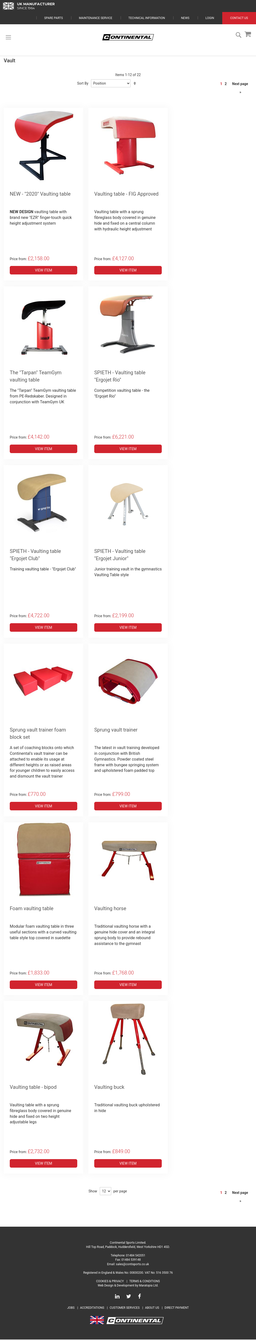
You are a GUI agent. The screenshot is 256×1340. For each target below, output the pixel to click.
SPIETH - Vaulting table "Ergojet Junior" (120, 555)
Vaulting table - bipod (33, 1088)
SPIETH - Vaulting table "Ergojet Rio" (120, 376)
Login (210, 18)
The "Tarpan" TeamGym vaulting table (36, 376)
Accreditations (92, 1308)
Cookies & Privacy (110, 1281)
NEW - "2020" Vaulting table (40, 194)
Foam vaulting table (32, 909)
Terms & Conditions (144, 1281)
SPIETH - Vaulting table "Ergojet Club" (35, 555)
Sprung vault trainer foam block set (38, 734)
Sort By (82, 84)
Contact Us (239, 18)
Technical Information (146, 18)
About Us (152, 1308)
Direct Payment (176, 1308)
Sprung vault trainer (116, 730)
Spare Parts (53, 18)
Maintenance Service (95, 18)
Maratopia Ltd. (148, 1286)
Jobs (70, 1308)
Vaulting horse (110, 909)
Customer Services (125, 1308)
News (185, 18)
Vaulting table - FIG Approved (126, 194)
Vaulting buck (109, 1088)
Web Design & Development (116, 1286)
